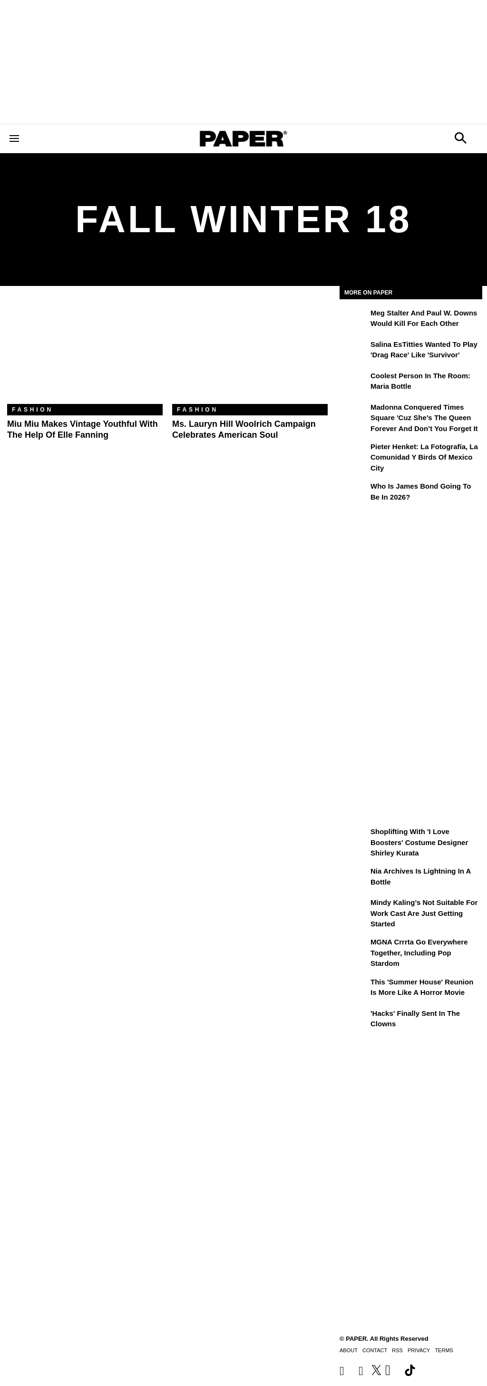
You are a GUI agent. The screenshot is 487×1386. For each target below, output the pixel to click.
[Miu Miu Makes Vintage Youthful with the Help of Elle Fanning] (85, 352)
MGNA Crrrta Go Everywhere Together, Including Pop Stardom (419, 952)
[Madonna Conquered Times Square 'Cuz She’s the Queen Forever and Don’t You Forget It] (354, 414)
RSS (397, 1350)
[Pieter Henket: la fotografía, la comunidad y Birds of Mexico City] (354, 453)
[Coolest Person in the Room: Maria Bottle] (354, 382)
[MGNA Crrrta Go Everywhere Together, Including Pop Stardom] (354, 949)
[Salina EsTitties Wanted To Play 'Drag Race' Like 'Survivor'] (354, 351)
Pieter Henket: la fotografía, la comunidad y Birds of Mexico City (424, 457)
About (349, 1350)
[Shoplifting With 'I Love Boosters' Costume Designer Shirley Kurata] (354, 838)
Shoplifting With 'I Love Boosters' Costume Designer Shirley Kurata (419, 842)
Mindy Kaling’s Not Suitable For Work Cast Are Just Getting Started (423, 913)
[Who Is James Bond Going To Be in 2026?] (354, 493)
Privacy (419, 1350)
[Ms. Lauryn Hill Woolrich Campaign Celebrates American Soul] (250, 352)
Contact (374, 1350)
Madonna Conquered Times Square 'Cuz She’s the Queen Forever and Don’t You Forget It (424, 418)
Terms (444, 1350)
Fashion (32, 409)
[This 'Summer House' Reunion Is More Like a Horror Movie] (354, 989)
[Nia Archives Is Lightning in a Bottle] (354, 878)
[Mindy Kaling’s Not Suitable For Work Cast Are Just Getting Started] (354, 909)
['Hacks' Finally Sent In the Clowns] (354, 1020)
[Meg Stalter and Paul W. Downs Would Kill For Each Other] (354, 320)
